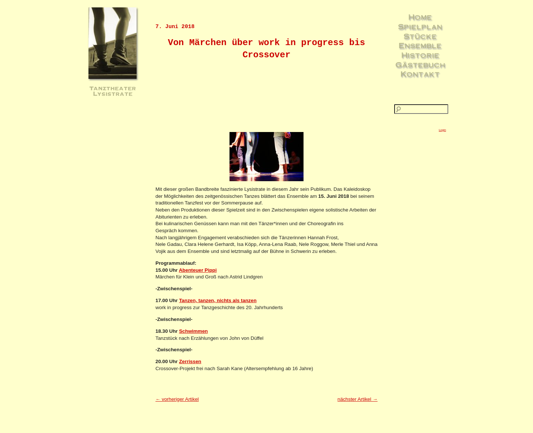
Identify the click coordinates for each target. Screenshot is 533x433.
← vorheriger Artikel (177, 399)
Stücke (420, 36)
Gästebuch (420, 64)
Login (442, 130)
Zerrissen (190, 361)
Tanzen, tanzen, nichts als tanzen (218, 300)
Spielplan (420, 26)
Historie (420, 55)
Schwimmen (193, 331)
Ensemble (420, 45)
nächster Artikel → (358, 399)
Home (420, 16)
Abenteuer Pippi (198, 270)
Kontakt (420, 73)
